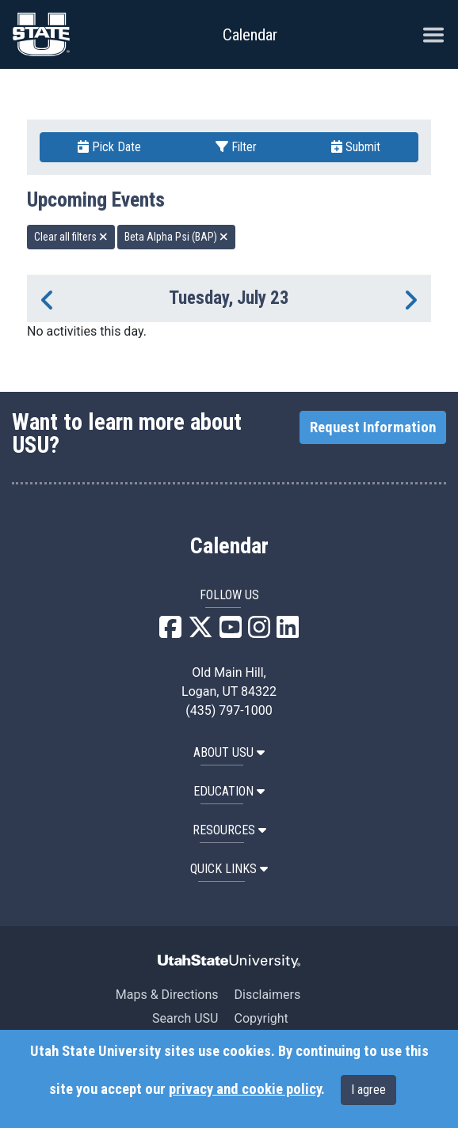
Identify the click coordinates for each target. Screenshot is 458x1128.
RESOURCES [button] (229, 829)
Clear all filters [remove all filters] (71, 236)
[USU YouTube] (230, 632)
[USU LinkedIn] (288, 632)
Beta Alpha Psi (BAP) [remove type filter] (176, 236)
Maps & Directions (167, 994)
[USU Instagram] (259, 632)
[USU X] (200, 632)
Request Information (373, 427)
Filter (236, 146)
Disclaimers (267, 994)
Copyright (261, 1018)
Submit (355, 146)
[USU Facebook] (170, 632)
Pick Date (109, 146)
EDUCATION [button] (229, 791)
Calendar (229, 546)
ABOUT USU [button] (229, 752)
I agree (368, 1089)
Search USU (185, 1018)
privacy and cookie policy (245, 1089)
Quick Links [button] (229, 868)
